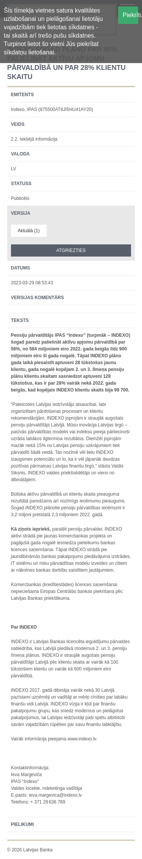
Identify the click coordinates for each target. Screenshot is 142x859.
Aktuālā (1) (29, 230)
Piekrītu (130, 15)
